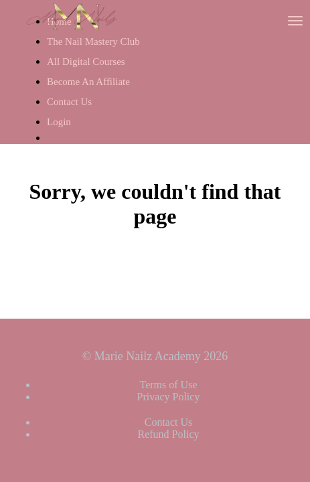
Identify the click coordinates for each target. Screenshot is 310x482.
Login (59, 121)
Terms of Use (169, 384)
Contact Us (69, 101)
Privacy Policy (168, 396)
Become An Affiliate (88, 81)
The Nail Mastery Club (93, 41)
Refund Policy (169, 434)
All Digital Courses (86, 61)
